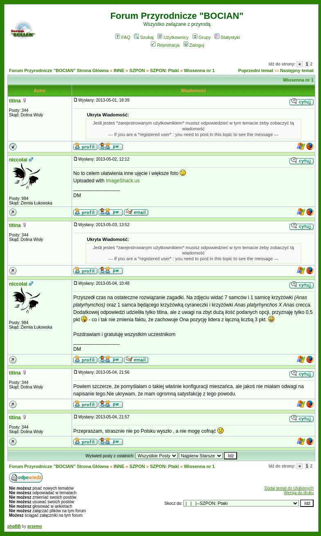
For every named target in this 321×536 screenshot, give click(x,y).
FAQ (122, 37)
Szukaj (144, 37)
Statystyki (227, 37)
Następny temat (297, 70)
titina (15, 101)
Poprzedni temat (256, 70)
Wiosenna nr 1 (199, 70)
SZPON (137, 70)
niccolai (18, 160)
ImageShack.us (123, 181)
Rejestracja (165, 45)
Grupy (201, 37)
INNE (119, 70)
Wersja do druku (299, 493)
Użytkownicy (172, 37)
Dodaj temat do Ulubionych (289, 488)
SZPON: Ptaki (164, 70)
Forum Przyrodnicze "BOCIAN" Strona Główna (59, 70)
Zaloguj (193, 45)
